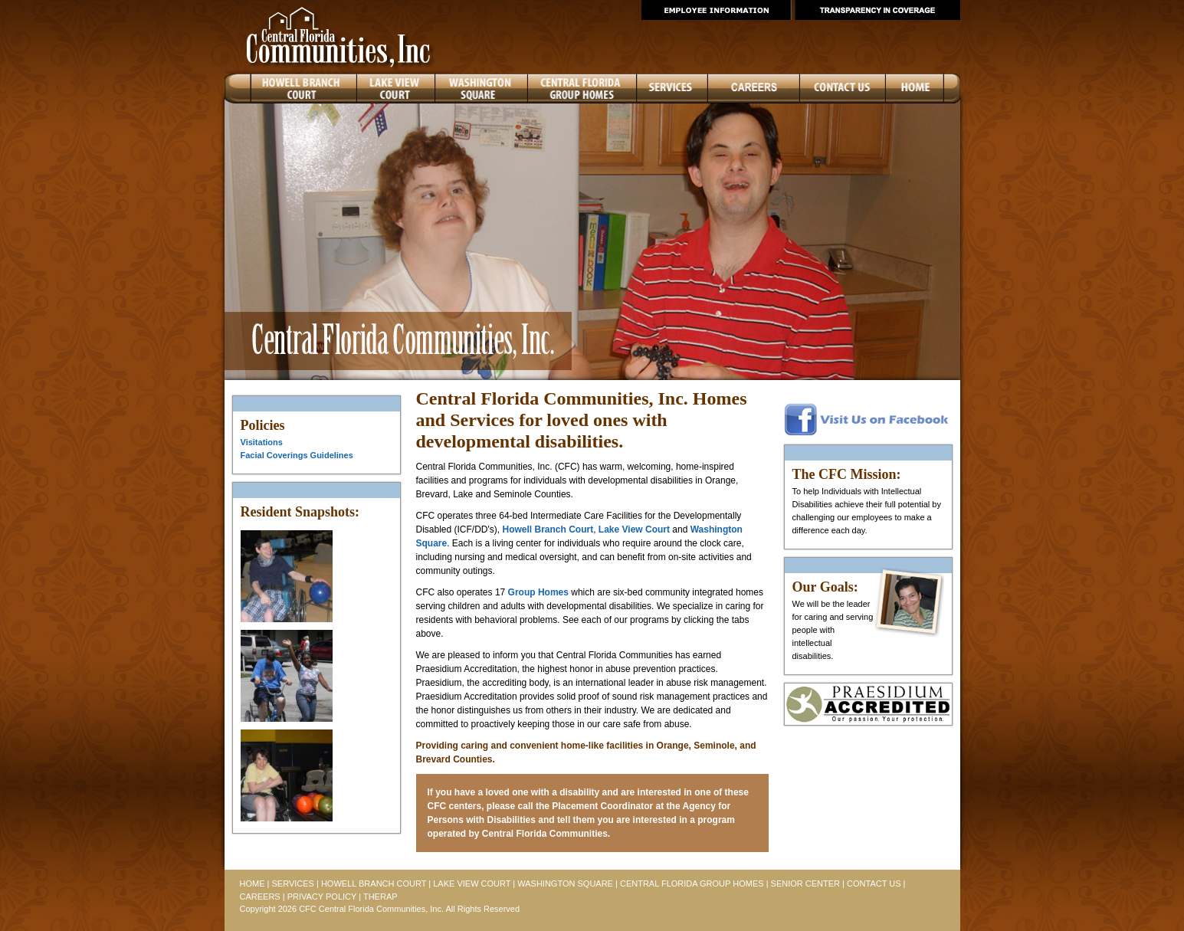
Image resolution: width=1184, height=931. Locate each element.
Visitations (262, 442)
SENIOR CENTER (805, 883)
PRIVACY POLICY (321, 896)
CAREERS (260, 896)
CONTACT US (874, 883)
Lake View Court (634, 529)
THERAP (380, 896)
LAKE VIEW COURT (471, 883)
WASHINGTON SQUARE (565, 883)
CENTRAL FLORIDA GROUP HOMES (692, 883)
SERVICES (292, 883)
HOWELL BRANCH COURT (373, 883)
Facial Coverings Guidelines (297, 455)
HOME (252, 883)
